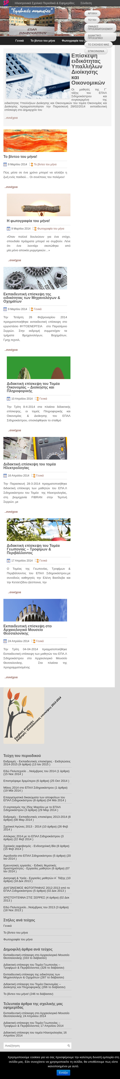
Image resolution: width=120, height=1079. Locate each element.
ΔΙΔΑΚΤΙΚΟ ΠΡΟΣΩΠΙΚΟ (95, 36)
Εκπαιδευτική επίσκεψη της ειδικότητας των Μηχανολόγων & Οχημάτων (31, 297)
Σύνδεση (86, 3)
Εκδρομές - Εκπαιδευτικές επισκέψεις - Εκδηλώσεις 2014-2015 (36, 763)
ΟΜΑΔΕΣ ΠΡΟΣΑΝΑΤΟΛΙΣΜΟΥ (100, 27)
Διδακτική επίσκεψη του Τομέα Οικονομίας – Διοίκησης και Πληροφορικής (33, 387)
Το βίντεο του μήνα (42, 40)
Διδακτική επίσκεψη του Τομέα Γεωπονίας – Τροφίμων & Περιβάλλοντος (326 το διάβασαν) (33, 966)
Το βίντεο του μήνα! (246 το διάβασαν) (28, 994)
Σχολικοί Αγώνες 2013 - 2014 (22, 826)
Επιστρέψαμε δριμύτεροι (19, 781)
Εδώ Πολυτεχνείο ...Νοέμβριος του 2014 (29, 771)
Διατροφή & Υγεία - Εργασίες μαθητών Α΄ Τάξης (34, 878)
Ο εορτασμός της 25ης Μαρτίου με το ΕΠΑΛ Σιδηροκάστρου (32, 808)
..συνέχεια (11, 117)
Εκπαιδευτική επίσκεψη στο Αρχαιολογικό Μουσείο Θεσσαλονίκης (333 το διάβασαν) (36, 956)
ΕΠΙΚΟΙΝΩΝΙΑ (96, 51)
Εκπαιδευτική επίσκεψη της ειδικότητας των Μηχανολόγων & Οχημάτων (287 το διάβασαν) (33, 976)
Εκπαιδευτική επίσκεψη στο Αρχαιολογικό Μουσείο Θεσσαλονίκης (27, 629)
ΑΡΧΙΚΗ (92, 13)
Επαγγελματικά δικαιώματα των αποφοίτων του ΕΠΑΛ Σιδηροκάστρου (34, 799)
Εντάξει (63, 1072)
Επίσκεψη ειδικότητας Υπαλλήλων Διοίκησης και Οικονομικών (88, 69)
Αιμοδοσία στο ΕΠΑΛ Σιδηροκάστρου (27, 855)
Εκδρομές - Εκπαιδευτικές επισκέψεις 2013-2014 (35, 816)
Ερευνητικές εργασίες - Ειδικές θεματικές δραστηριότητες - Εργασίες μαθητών (29, 867)
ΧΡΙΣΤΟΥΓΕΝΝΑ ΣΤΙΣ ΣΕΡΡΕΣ (24, 897)
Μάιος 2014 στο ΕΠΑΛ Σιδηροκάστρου (28, 787)
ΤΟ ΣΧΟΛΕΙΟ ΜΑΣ (98, 44)
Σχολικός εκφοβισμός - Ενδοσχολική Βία (29, 846)
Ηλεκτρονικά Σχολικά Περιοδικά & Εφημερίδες (45, 3)
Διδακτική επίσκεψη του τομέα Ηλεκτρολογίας (29, 466)
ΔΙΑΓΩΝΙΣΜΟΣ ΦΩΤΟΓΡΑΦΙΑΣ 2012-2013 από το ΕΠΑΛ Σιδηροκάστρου (36, 889)
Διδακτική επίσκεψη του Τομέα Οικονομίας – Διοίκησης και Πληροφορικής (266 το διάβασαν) (34, 985)
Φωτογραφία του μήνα (76, 40)
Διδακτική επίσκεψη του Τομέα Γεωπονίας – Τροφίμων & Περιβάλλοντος (33, 549)
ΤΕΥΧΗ (92, 20)
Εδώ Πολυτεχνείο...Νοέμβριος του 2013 (29, 907)
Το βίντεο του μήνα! (20, 157)
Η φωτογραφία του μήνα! (28, 221)
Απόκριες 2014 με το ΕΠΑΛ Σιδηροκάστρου (31, 836)
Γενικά (19, 40)
